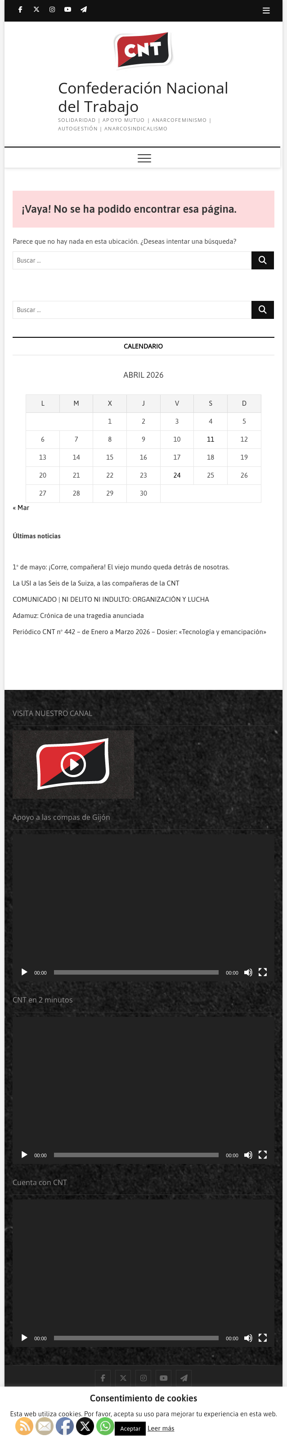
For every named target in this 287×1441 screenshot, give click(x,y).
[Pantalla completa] (262, 972)
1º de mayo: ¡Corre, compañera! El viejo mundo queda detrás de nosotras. (121, 567)
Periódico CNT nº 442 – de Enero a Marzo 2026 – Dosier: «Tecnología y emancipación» (139, 631)
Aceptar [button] (130, 1428)
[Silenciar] (248, 972)
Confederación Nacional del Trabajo (143, 97)
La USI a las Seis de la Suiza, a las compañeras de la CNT (96, 583)
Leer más (161, 1428)
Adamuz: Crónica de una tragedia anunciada (78, 615)
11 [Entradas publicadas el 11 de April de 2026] (210, 439)
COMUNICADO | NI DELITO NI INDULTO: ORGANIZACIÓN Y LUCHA (111, 599)
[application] (143, 907)
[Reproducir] (24, 972)
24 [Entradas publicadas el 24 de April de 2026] (177, 475)
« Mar (21, 507)
